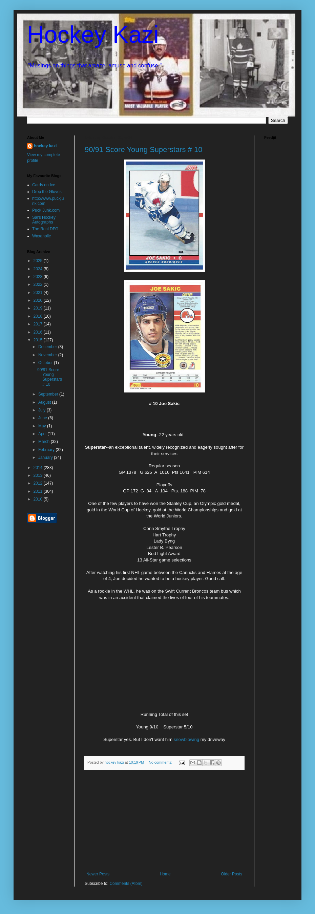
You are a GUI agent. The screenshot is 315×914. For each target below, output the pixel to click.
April (42, 433)
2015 (39, 340)
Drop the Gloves (47, 191)
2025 (39, 260)
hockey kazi (45, 146)
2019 (39, 308)
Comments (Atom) (125, 883)
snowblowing (187, 739)
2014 (39, 467)
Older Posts (231, 874)
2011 (39, 491)
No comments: (161, 762)
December (48, 346)
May (42, 426)
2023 (39, 276)
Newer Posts (97, 874)
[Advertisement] (164, 821)
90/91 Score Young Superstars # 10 (143, 149)
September (48, 394)
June (43, 418)
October (46, 362)
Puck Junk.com (46, 210)
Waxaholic (41, 236)
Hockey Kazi (93, 34)
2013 (39, 475)
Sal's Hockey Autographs (44, 220)
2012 (39, 483)
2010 (39, 499)
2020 (39, 300)
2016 (39, 332)
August (45, 402)
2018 (39, 316)
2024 (39, 269)
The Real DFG (45, 229)
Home (165, 874)
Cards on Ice (43, 185)
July (42, 410)
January (46, 457)
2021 (39, 292)
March (44, 441)
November (48, 355)
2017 (39, 324)
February (47, 449)
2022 (39, 284)
